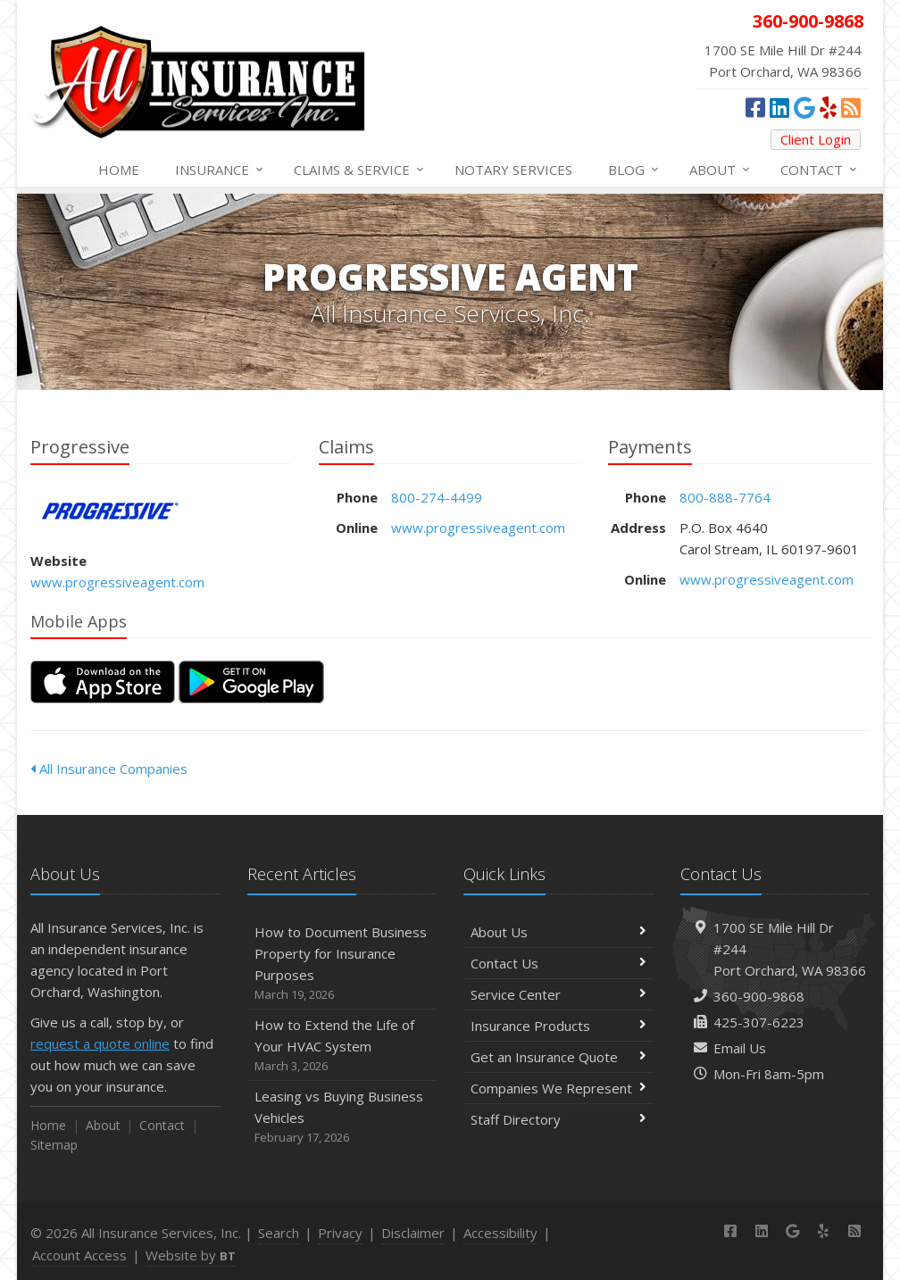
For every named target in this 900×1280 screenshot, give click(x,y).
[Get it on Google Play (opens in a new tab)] (251, 682)
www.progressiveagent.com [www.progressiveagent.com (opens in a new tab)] (117, 582)
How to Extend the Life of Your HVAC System (342, 1046)
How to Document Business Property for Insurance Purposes (342, 963)
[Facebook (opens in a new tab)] (755, 107)
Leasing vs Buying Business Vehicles (342, 1117)
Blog (634, 169)
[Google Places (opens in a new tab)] (804, 107)
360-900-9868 (758, 996)
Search (278, 1233)
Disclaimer (413, 1233)
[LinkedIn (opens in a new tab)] (779, 107)
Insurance (220, 169)
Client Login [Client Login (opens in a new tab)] (815, 139)
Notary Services (513, 170)
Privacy (340, 1233)
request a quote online (100, 1043)
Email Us (739, 1048)
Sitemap (54, 1144)
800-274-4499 (436, 497)
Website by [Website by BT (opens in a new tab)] (191, 1255)
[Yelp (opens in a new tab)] (828, 107)
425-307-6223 (758, 1022)
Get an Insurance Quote (558, 1057)
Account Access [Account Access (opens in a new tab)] (79, 1255)
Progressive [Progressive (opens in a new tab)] (110, 511)
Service (360, 169)
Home (118, 170)
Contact (819, 169)
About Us (558, 932)
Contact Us (558, 963)
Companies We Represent (558, 1088)
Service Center (558, 994)
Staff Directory (558, 1119)
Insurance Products (558, 1026)
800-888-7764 (725, 497)
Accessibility (500, 1233)
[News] (851, 107)
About (720, 169)
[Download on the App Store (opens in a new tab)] (102, 682)
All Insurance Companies (109, 768)
